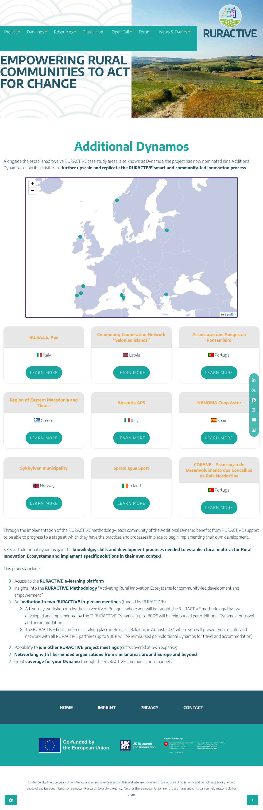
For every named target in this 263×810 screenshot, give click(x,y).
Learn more (44, 372)
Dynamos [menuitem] (34, 25)
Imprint (107, 707)
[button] (123, 298)
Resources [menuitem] (63, 25)
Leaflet (228, 315)
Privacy (149, 707)
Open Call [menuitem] (116, 25)
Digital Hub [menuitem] (93, 25)
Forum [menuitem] (142, 25)
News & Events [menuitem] (167, 25)
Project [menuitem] (9, 25)
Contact (193, 707)
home (66, 707)
